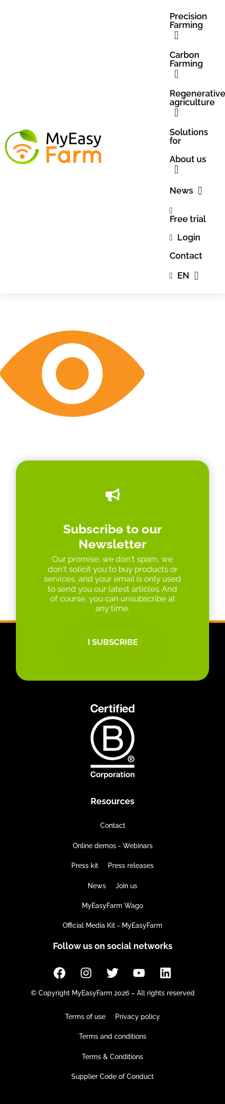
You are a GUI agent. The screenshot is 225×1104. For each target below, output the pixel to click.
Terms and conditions (112, 1036)
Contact (112, 825)
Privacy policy (137, 1016)
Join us (126, 886)
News (97, 886)
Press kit (84, 865)
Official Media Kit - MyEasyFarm (112, 925)
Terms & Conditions (112, 1057)
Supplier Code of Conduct (112, 1076)
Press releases (131, 865)
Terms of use (85, 1016)
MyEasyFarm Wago (112, 905)
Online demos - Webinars (113, 846)
